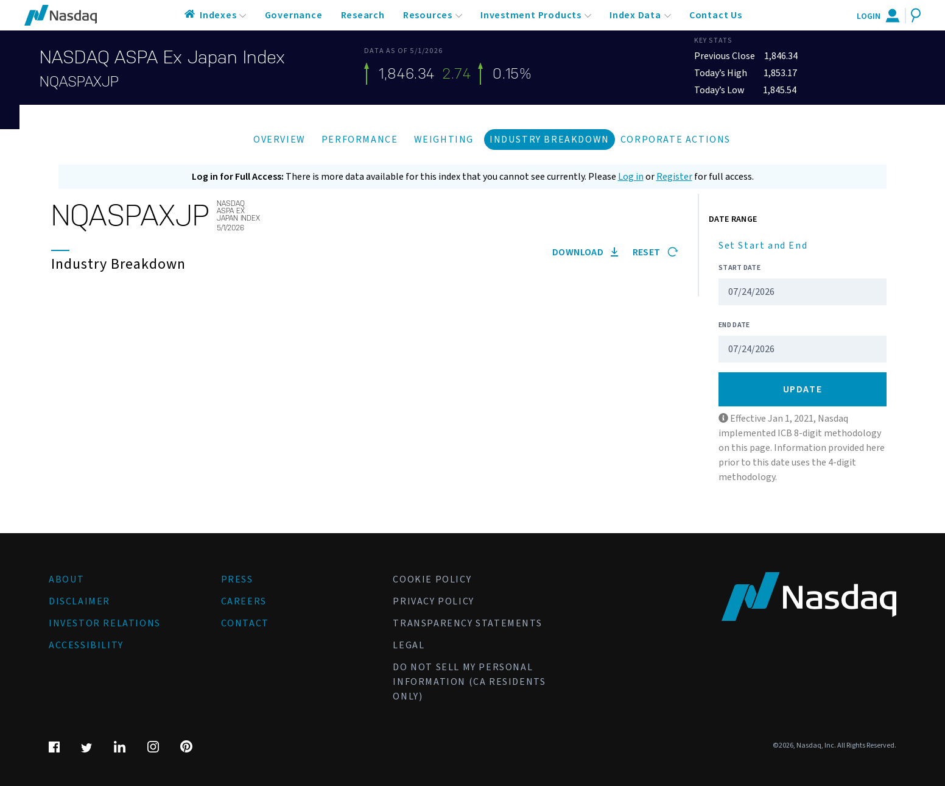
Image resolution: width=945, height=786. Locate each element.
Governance (294, 15)
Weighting (444, 139)
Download (585, 252)
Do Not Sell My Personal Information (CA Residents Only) (469, 681)
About (67, 579)
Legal (408, 645)
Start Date (739, 268)
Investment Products (530, 15)
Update (803, 389)
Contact (245, 623)
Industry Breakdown (550, 139)
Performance (359, 139)
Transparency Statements (467, 623)
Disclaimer (79, 601)
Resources (427, 15)
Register (674, 176)
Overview (279, 139)
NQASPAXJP (79, 81)
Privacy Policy (433, 601)
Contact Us (715, 15)
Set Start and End (762, 245)
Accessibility (86, 645)
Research (363, 15)
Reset (655, 252)
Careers (244, 601)
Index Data (635, 15)
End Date (734, 325)
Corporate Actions (675, 139)
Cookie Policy (432, 579)
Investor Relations (105, 623)
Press (237, 579)
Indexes (218, 15)
